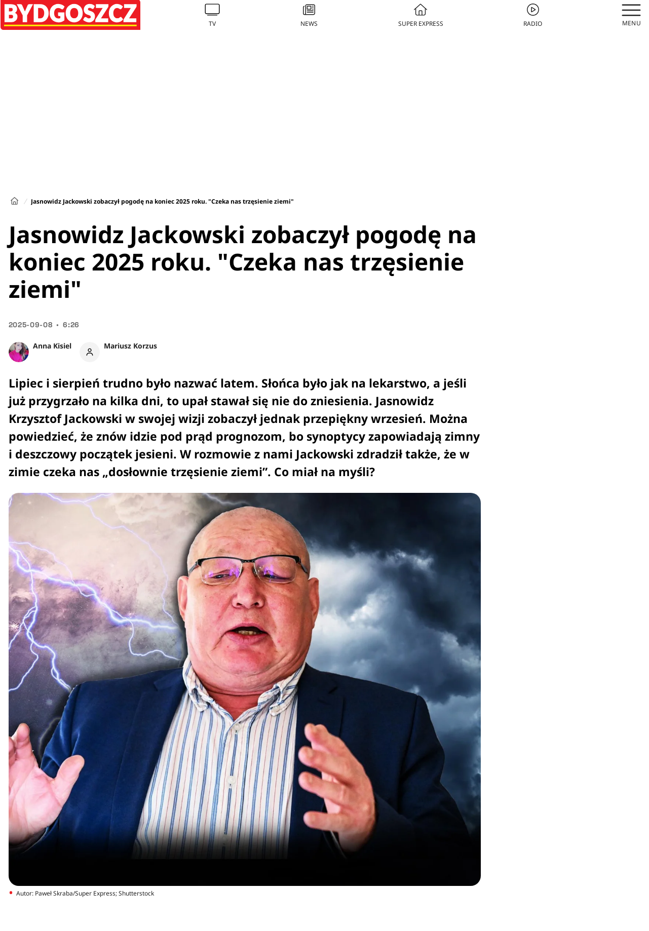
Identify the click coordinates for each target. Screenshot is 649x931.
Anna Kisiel (52, 346)
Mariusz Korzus (130, 346)
